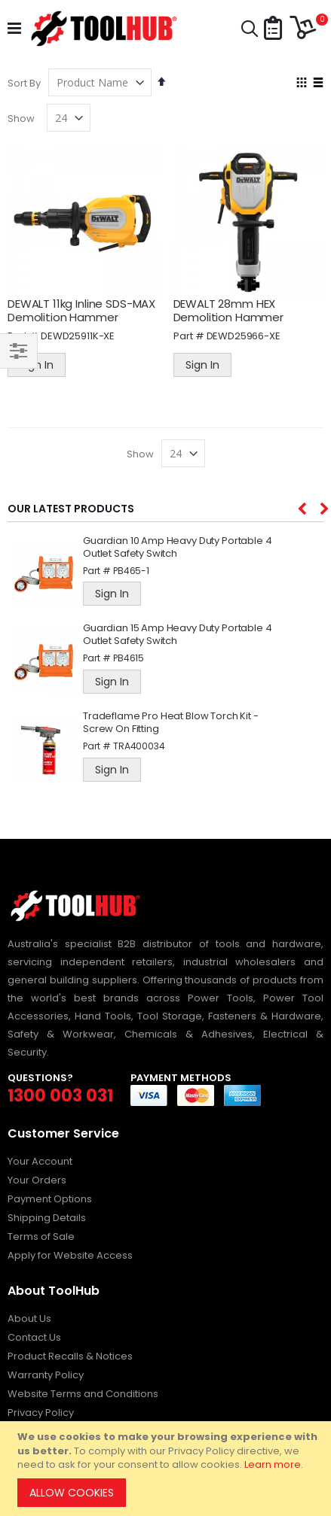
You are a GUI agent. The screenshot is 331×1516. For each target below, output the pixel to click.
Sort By (24, 83)
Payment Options (50, 1199)
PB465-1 (131, 570)
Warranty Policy (46, 1375)
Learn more (272, 1464)
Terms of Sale (41, 1236)
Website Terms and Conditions (83, 1394)
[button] (273, 29)
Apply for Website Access (70, 1255)
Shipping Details (47, 1218)
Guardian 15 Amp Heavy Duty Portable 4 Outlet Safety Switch (177, 635)
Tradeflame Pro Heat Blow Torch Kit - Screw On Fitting (171, 723)
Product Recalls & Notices (70, 1356)
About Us (29, 1318)
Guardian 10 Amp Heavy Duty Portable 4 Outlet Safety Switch (177, 548)
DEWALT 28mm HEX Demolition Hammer (228, 310)
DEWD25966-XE (243, 336)
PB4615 (128, 658)
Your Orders (37, 1180)
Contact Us (34, 1337)
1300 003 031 (60, 1095)
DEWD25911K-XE (78, 336)
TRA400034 (139, 746)
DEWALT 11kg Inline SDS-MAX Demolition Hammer (81, 310)
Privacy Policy (41, 1412)
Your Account (40, 1161)
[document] (167, 1468)
